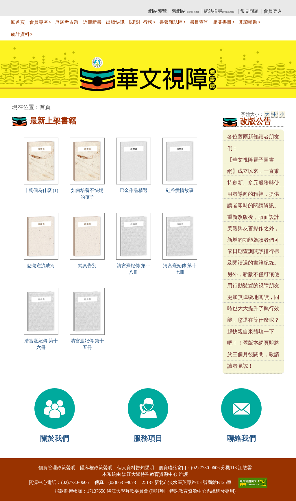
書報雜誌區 (171, 22)
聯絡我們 (241, 438)
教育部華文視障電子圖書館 (63, 4)
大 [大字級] (267, 114)
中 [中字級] (274, 114)
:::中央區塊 (11, 104)
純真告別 (87, 265)
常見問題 (249, 11)
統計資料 (20, 34)
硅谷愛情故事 (180, 190)
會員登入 (273, 11)
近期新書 (92, 22)
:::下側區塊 (11, 454)
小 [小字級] (282, 114)
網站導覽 (157, 11)
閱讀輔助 (248, 22)
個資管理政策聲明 (56, 467)
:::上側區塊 (23, 4)
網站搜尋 (219, 11)
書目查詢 (199, 22)
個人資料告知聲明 (135, 467)
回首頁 (18, 22)
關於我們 (54, 438)
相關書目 (222, 22)
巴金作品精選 (133, 190)
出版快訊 (115, 22)
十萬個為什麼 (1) (41, 190)
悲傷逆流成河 (41, 265)
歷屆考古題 (66, 22)
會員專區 (38, 22)
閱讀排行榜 (140, 22)
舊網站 (185, 11)
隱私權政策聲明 (96, 467)
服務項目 (148, 438)
